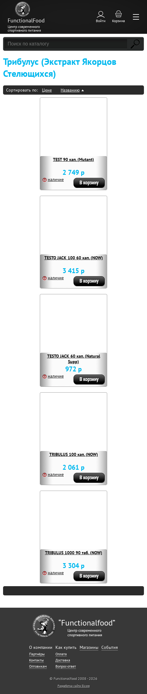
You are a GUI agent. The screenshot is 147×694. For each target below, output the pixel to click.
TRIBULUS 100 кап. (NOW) (73, 454)
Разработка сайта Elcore (74, 686)
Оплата (61, 654)
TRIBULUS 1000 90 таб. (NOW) (73, 552)
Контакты (36, 660)
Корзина (118, 20)
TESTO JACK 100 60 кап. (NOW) (73, 258)
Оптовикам (38, 666)
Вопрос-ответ (65, 666)
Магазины (89, 647)
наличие (56, 179)
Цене (47, 90)
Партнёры (37, 654)
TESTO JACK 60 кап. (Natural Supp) (73, 358)
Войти (101, 20)
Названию (70, 90)
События (109, 647)
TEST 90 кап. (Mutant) (73, 159)
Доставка (62, 660)
